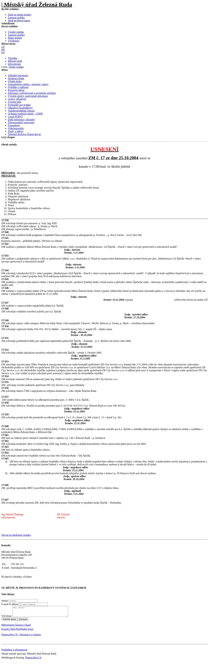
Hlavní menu (8, 43)
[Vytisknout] (13, 40)
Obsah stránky (9, 144)
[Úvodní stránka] (16, 32)
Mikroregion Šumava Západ (16, 626)
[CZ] (3, 46)
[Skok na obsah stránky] (19, 14)
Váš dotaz (6, 617)
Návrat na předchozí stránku (16, 535)
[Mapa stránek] (15, 37)
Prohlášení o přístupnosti (14, 651)
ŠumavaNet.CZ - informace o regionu (21, 636)
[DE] (3, 49)
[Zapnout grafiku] (16, 17)
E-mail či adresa (9, 604)
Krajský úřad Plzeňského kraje (17, 631)
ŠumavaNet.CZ (33, 659)
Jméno (4, 600)
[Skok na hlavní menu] (19, 20)
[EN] (3, 52)
